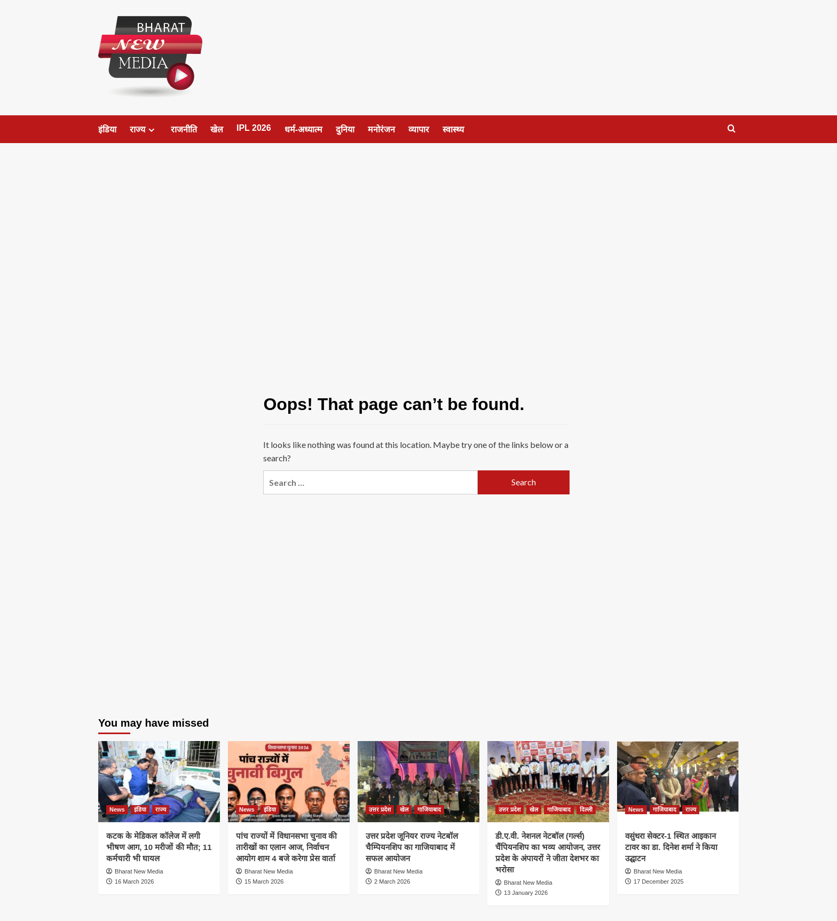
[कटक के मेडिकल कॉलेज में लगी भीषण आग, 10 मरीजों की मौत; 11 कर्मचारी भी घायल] (159, 781)
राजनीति (184, 129)
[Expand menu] (151, 130)
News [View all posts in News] (117, 809)
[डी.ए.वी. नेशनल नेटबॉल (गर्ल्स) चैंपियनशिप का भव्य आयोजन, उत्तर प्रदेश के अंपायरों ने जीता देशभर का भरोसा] (548, 781)
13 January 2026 (526, 892)
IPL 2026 (253, 127)
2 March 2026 (392, 881)
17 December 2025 (659, 881)
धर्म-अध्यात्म (303, 129)
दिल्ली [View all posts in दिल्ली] (586, 809)
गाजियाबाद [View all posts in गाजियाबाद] (429, 809)
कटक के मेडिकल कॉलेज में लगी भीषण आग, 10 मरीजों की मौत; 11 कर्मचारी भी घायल (159, 847)
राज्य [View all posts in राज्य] (160, 809)
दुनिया (345, 129)
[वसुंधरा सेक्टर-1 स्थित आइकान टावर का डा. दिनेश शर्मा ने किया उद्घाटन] (678, 781)
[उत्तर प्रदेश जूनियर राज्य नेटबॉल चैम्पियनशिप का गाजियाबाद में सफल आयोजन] (418, 781)
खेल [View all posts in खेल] (404, 809)
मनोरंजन (381, 129)
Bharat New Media (139, 871)
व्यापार (418, 129)
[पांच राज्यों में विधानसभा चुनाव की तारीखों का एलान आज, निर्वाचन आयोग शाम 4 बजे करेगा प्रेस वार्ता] (289, 781)
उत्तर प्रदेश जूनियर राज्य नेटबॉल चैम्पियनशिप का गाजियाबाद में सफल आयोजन (412, 847)
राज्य (143, 130)
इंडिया (107, 129)
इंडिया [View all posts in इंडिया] (140, 809)
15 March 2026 (263, 881)
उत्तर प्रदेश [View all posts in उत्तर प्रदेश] (380, 809)
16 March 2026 (134, 881)
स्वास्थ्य (453, 129)
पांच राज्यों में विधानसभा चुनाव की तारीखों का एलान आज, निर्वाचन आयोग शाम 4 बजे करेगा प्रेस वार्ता (286, 847)
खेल (216, 129)
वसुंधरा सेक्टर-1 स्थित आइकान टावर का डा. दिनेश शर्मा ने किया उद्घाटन (671, 847)
